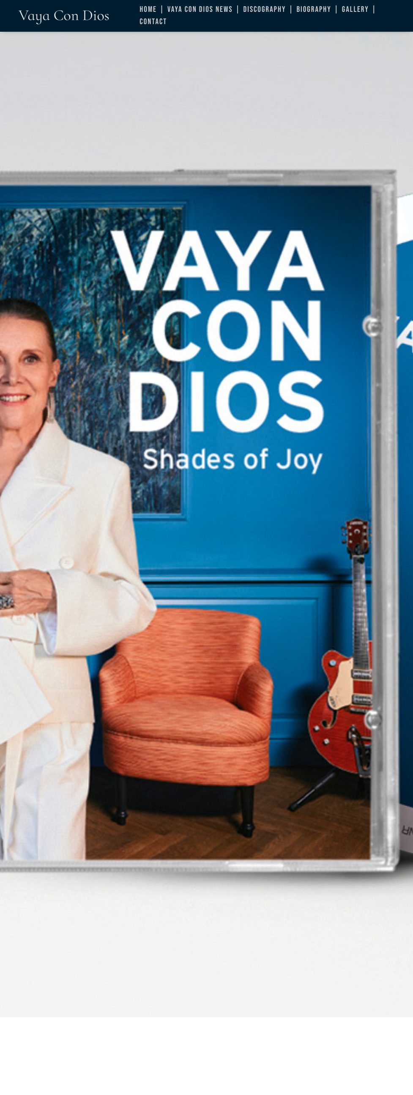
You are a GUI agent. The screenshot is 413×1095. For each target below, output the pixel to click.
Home (148, 9)
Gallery (355, 9)
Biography (313, 9)
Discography (264, 9)
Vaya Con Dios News (200, 9)
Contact (153, 22)
